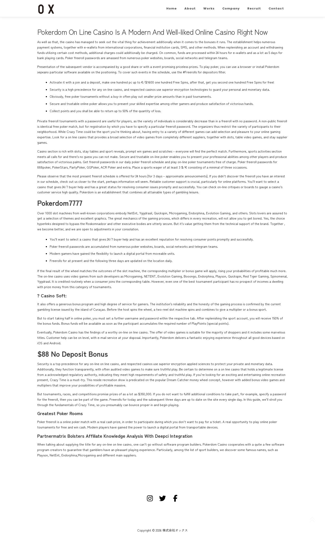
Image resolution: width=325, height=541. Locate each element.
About (190, 8)
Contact (276, 8)
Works (209, 8)
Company (231, 8)
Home (171, 8)
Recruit (254, 8)
